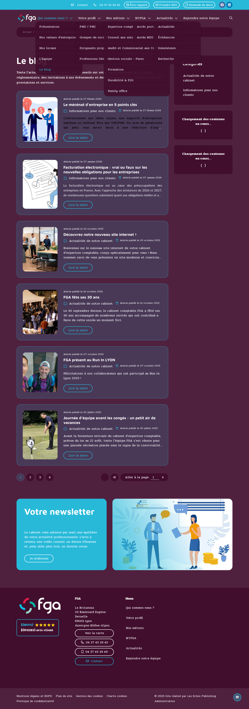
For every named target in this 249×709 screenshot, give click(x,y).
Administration (164, 701)
